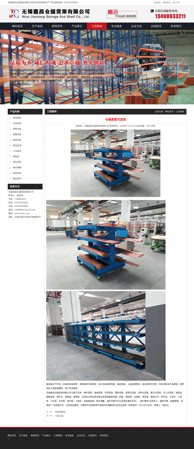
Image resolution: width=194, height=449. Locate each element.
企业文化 (81, 435)
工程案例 (180, 111)
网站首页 (169, 111)
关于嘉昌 (23, 435)
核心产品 (176, 2)
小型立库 (59, 416)
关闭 (153, 126)
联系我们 (104, 435)
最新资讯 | (167, 2)
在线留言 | (157, 2)
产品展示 (46, 435)
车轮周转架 (60, 412)
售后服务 (69, 435)
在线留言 (92, 435)
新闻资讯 (35, 435)
